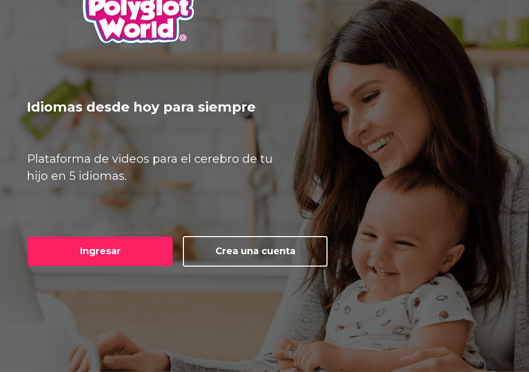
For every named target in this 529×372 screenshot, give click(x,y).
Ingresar (100, 251)
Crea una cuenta (255, 251)
